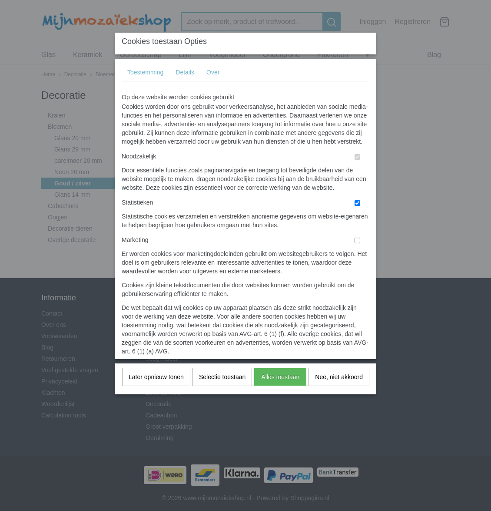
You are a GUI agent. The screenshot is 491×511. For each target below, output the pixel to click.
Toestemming (145, 72)
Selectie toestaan (222, 376)
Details (185, 72)
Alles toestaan (280, 376)
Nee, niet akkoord (339, 376)
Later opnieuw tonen (156, 376)
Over (212, 72)
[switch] (357, 157)
